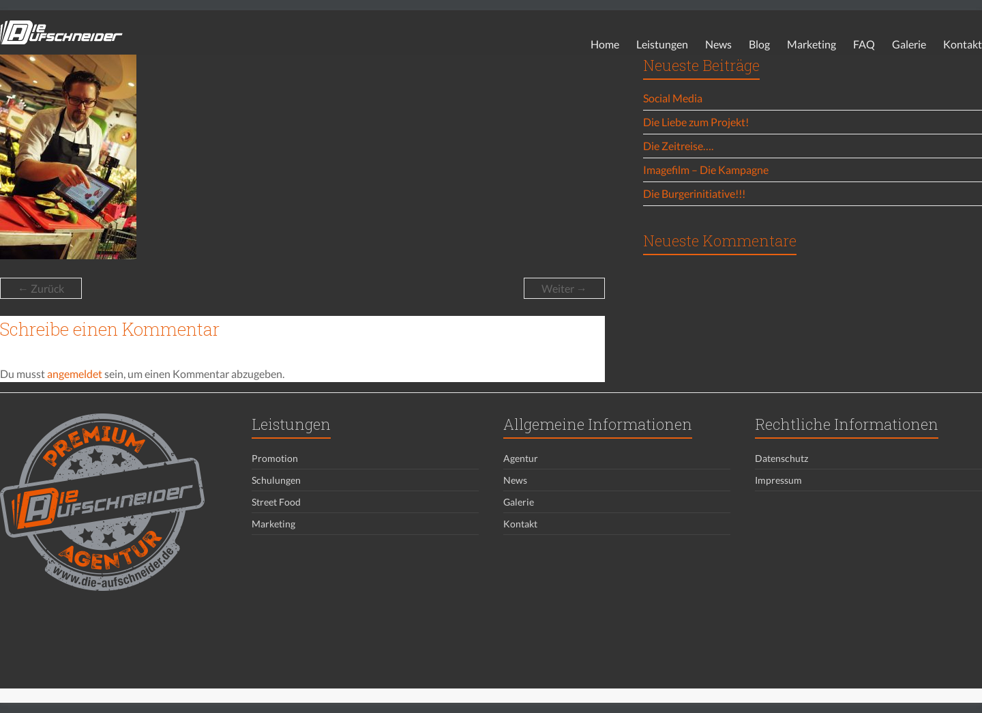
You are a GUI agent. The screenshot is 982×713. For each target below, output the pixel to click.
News (718, 44)
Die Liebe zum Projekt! (696, 121)
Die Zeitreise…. (678, 145)
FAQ (864, 44)
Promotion (275, 458)
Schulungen (276, 480)
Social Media (672, 97)
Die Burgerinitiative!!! (694, 193)
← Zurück (41, 288)
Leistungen (662, 44)
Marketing (811, 44)
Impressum (778, 480)
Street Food (276, 502)
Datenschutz (781, 458)
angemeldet (74, 373)
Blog (759, 44)
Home (605, 44)
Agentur (520, 458)
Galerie (909, 44)
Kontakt (962, 44)
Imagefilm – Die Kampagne (706, 169)
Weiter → (564, 288)
